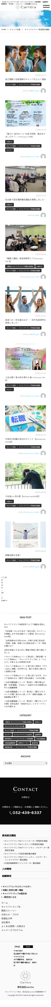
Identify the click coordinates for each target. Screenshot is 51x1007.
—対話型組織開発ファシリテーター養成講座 (23, 863)
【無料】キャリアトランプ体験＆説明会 (20, 266)
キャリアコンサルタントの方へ (17, 886)
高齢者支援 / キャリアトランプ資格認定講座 (21, 747)
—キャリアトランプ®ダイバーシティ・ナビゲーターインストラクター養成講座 (26, 858)
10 (2, 592)
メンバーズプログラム (12, 930)
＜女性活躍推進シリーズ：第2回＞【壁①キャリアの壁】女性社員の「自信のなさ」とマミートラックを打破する (25, 704)
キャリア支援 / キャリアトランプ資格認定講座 (23, 84)
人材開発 (6, 869)
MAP (28, 946)
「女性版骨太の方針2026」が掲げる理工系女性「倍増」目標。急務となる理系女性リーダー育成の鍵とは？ (25, 643)
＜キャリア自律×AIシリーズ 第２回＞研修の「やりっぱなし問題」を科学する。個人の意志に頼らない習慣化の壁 (25, 669)
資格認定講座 (9, 835)
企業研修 (38, 735)
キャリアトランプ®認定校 (15, 893)
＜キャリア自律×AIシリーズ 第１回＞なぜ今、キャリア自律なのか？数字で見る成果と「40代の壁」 (25, 676)
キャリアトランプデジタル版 (14, 726)
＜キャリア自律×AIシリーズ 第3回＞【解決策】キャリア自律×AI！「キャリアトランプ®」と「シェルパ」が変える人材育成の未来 (25, 659)
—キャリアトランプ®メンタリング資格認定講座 (24, 844)
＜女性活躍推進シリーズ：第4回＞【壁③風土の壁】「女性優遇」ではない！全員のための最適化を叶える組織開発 (25, 685)
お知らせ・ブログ (10, 914)
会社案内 (5, 922)
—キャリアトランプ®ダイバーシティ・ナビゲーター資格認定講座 (27, 849)
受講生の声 (6, 918)
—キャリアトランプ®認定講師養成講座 (20, 854)
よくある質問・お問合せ (13, 926)
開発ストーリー (9, 910)
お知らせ (10, 142)
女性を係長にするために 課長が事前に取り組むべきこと (25, 651)
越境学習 (35, 743)
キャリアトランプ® (10, 907)
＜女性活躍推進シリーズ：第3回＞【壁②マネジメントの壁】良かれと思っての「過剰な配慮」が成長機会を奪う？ (25, 694)
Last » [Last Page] (4, 600)
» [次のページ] (2, 598)
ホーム (4, 903)
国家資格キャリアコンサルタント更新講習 (19, 739)
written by (34, 91)
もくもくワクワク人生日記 (23, 735)
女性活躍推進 (40, 739)
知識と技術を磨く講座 (13, 890)
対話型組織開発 (10, 743)
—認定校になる (9, 897)
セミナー (10, 150)
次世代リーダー (23, 743)
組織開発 (6, 876)
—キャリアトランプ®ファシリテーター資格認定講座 (26, 841)
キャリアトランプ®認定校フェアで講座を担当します (24, 625)
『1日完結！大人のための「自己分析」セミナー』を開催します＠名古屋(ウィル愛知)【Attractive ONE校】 (25, 634)
